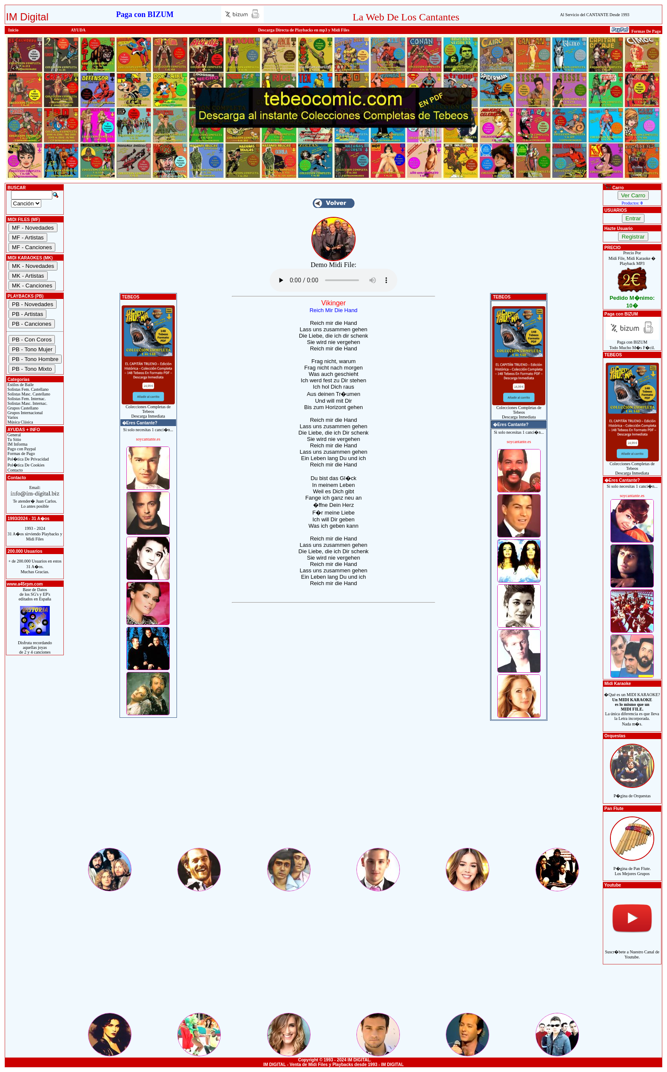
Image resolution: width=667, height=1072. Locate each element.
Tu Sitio (13, 439)
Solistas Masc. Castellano (28, 394)
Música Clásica (19, 422)
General (13, 434)
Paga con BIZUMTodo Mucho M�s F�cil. (632, 343)
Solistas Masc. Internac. (26, 403)
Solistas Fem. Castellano (27, 389)
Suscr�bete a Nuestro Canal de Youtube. (632, 949)
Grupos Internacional (24, 412)
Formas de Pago (20, 453)
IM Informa (16, 444)
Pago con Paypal (21, 448)
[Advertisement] (333, 787)
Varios (12, 417)
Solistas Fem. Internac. (26, 398)
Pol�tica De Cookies (25, 465)
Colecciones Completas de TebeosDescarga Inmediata (148, 409)
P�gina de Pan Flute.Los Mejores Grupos (632, 866)
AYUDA (78, 30)
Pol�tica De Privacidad (27, 459)
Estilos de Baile (20, 384)
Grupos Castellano (22, 408)
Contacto (14, 470)
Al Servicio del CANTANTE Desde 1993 (594, 14)
